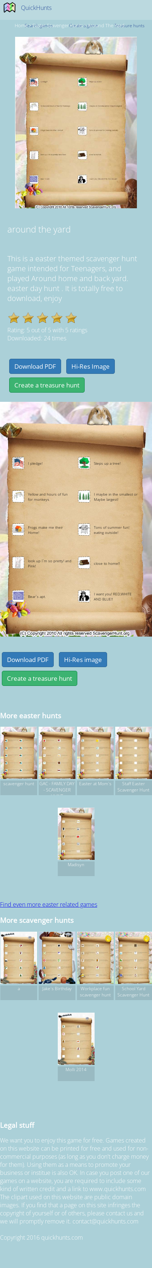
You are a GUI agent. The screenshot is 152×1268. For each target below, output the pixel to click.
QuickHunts (36, 8)
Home (21, 25)
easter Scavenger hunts (57, 25)
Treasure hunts (129, 25)
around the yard (106, 25)
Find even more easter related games (48, 904)
